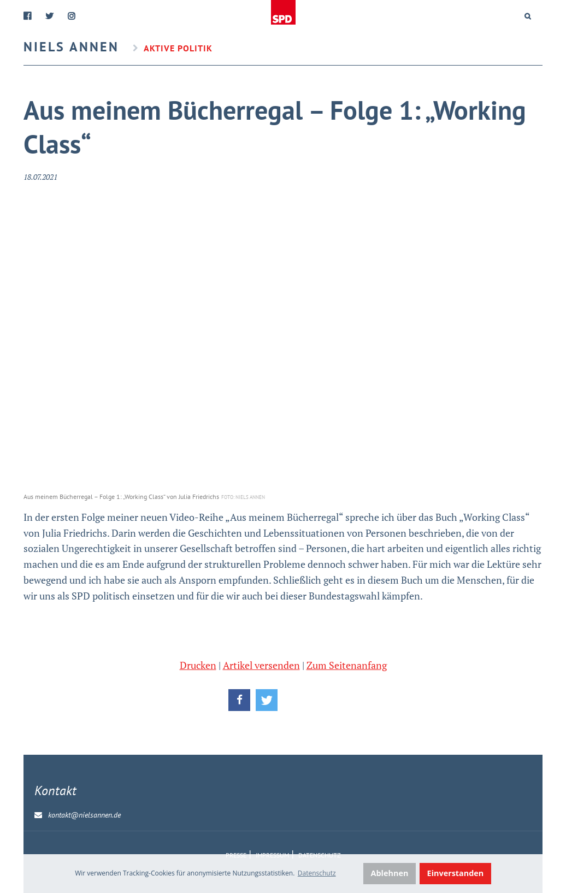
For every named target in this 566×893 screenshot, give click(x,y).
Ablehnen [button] (390, 873)
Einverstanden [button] (455, 873)
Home (283, 12)
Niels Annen (71, 46)
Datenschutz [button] (317, 873)
